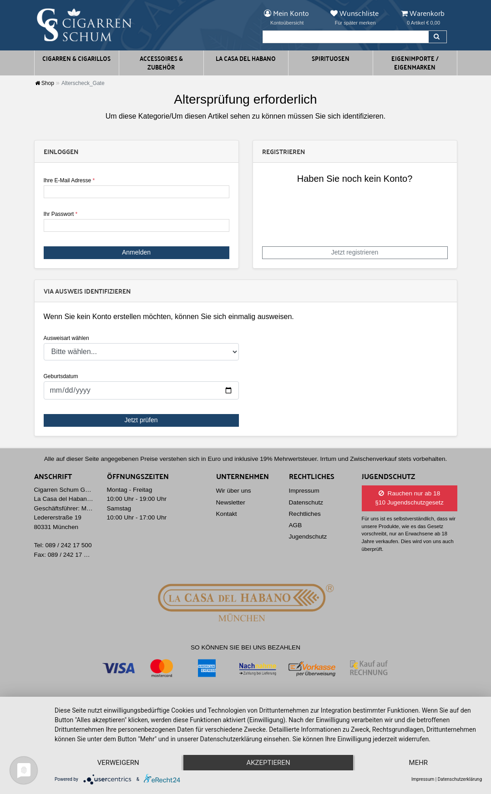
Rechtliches (305, 513)
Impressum (304, 490)
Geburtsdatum (61, 376)
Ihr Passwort (61, 214)
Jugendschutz (308, 536)
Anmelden (136, 252)
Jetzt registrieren (354, 252)
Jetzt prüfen (140, 420)
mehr (418, 763)
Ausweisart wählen (66, 338)
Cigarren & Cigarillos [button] (76, 58)
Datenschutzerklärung (460, 779)
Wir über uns (233, 490)
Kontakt (226, 513)
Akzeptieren (268, 763)
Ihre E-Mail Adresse (69, 180)
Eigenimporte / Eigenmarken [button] (415, 62)
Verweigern (118, 763)
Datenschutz (306, 502)
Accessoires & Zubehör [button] (161, 62)
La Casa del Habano (246, 58)
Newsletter (230, 502)
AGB (295, 525)
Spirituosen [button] (330, 58)
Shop (44, 83)
